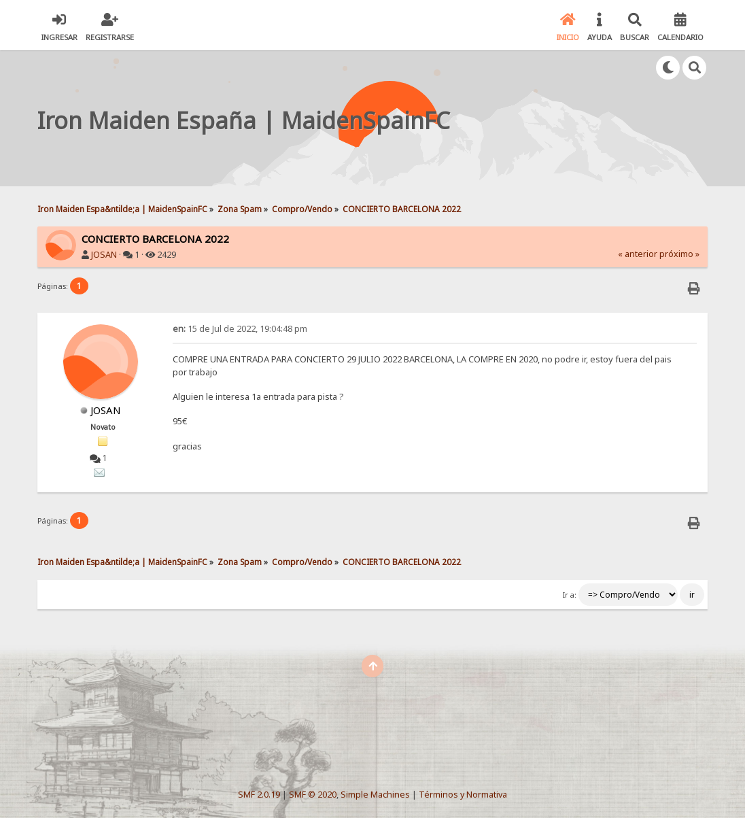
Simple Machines (375, 794)
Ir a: (569, 595)
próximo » (679, 254)
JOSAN (104, 254)
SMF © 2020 (312, 794)
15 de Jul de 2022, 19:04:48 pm (240, 329)
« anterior (637, 254)
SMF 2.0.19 (259, 794)
